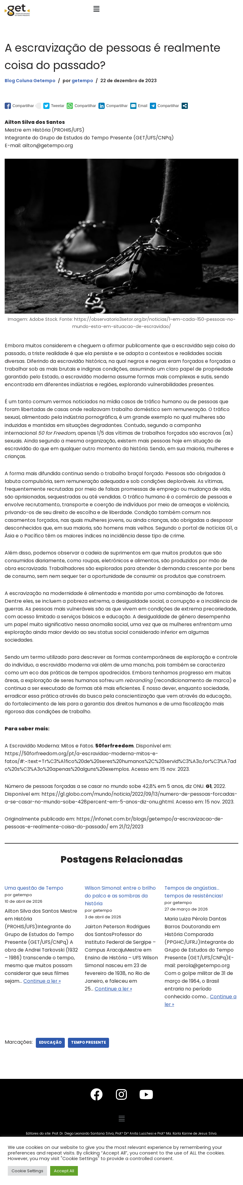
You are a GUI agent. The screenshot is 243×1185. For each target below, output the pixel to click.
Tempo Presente (89, 1064)
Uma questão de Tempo (34, 907)
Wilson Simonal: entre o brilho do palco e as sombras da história (121, 914)
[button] (96, 9)
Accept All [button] (64, 1171)
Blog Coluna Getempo (31, 80)
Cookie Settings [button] (27, 1171)
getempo (85, 80)
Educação (50, 1064)
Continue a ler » (58, 1002)
